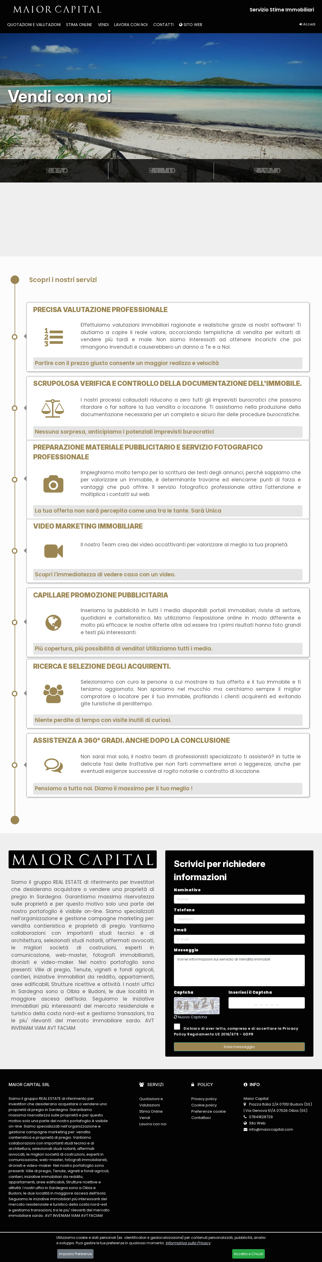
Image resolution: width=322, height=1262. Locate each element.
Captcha (184, 992)
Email (180, 930)
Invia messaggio (239, 1046)
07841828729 (261, 1117)
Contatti (163, 24)
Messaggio (186, 950)
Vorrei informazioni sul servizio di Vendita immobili (239, 970)
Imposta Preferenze (75, 1253)
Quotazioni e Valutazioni (34, 24)
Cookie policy (204, 1105)
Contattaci (201, 1117)
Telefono (184, 910)
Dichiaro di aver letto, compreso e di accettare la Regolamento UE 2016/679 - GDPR (236, 1030)
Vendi (103, 24)
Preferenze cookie (208, 1111)
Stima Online (79, 24)
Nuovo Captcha (190, 1017)
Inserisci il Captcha (250, 992)
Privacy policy (204, 1099)
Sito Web (190, 24)
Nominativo (187, 890)
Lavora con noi (131, 24)
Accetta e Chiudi (248, 1253)
